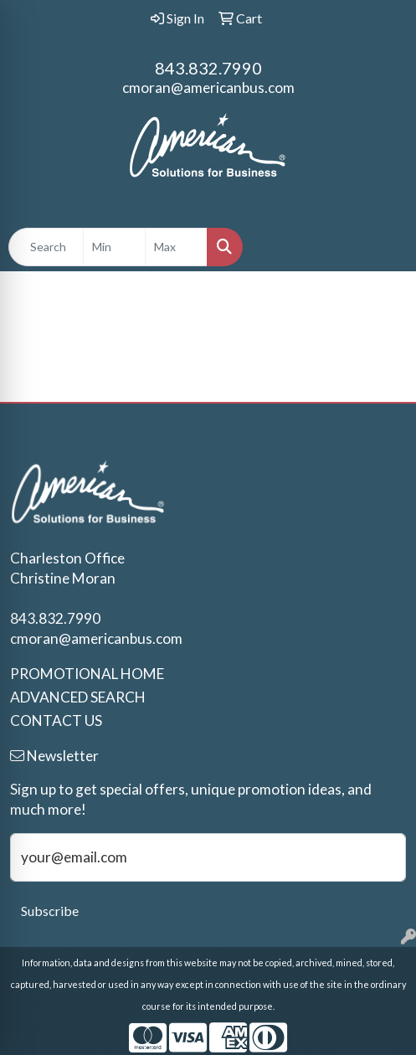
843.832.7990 (208, 68)
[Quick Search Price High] (176, 247)
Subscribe (50, 911)
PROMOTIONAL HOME (87, 673)
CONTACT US (56, 720)
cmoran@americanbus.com (208, 87)
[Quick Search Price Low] (114, 247)
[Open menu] (382, 247)
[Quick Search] (46, 247)
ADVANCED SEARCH (78, 697)
